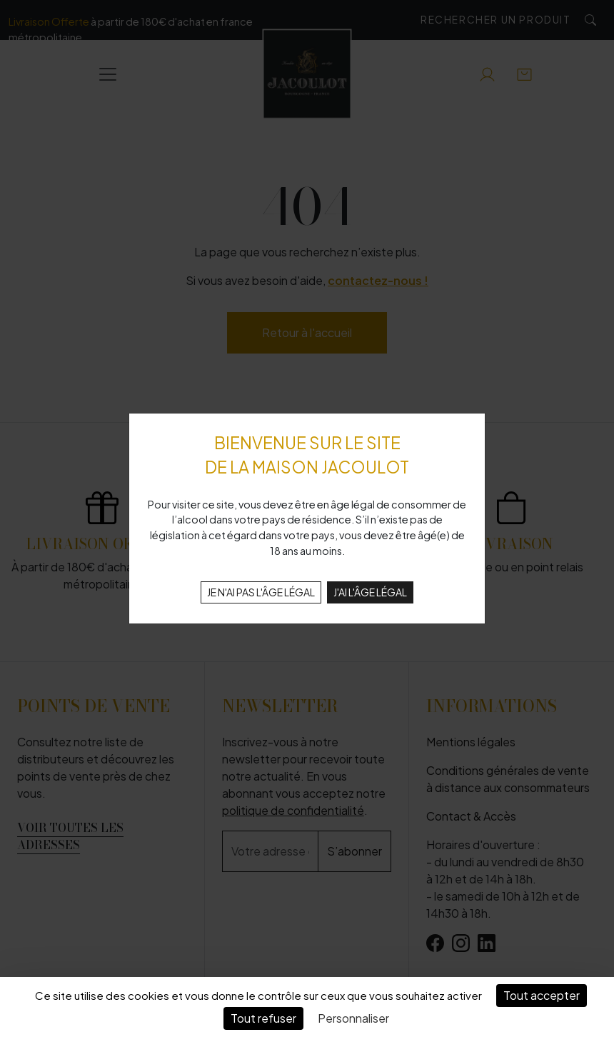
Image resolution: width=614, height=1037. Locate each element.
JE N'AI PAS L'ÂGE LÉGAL (261, 592)
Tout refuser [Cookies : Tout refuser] (263, 1018)
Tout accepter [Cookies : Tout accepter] (541, 995)
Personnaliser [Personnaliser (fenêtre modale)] (353, 1018)
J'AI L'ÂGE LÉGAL (370, 592)
